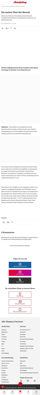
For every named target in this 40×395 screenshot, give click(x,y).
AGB (21, 363)
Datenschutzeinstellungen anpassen (29, 372)
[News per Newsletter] (20, 302)
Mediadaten (5, 375)
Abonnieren (4, 365)
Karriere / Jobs (5, 363)
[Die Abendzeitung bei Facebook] (20, 265)
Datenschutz (23, 365)
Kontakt (3, 372)
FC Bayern (4, 336)
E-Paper (4, 370)
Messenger (23, 334)
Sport (3, 343)
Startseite (3, 6)
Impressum (23, 361)
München (7, 6)
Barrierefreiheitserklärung (26, 368)
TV (2, 346)
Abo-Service (5, 368)
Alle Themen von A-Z (25, 329)
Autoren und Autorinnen (7, 361)
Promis (3, 341)
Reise (3, 350)
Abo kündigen (23, 370)
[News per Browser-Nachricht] (20, 310)
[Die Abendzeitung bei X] (20, 280)
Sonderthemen (5, 382)
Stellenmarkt (23, 350)
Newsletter (22, 332)
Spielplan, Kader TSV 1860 (26, 348)
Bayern (3, 334)
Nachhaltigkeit (5, 353)
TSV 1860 (4, 339)
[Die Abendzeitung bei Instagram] (20, 273)
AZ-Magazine (5, 379)
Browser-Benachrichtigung (26, 339)
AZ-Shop (4, 377)
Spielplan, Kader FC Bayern (26, 346)
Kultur (3, 348)
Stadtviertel (12, 6)
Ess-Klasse (22, 341)
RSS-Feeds (22, 336)
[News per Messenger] (20, 295)
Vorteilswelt (23, 343)
